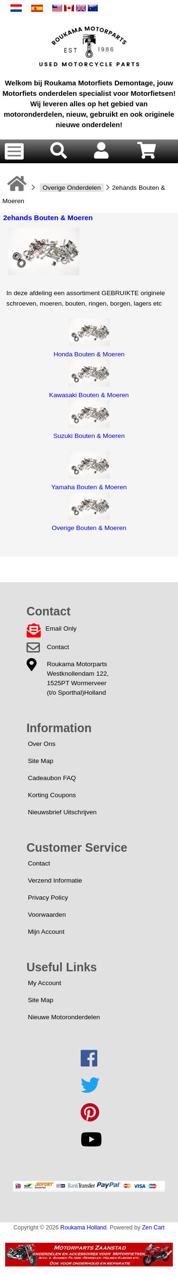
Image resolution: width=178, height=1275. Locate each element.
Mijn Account (46, 931)
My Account (44, 982)
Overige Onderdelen (72, 187)
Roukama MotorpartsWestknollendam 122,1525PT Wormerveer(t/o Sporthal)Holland (78, 678)
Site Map (41, 760)
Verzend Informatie (55, 880)
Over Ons (42, 743)
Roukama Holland (83, 1227)
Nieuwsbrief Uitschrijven (62, 812)
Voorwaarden (47, 914)
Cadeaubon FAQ (52, 778)
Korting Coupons (52, 795)
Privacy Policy (48, 897)
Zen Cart (153, 1227)
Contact (58, 647)
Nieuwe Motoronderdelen (64, 1017)
